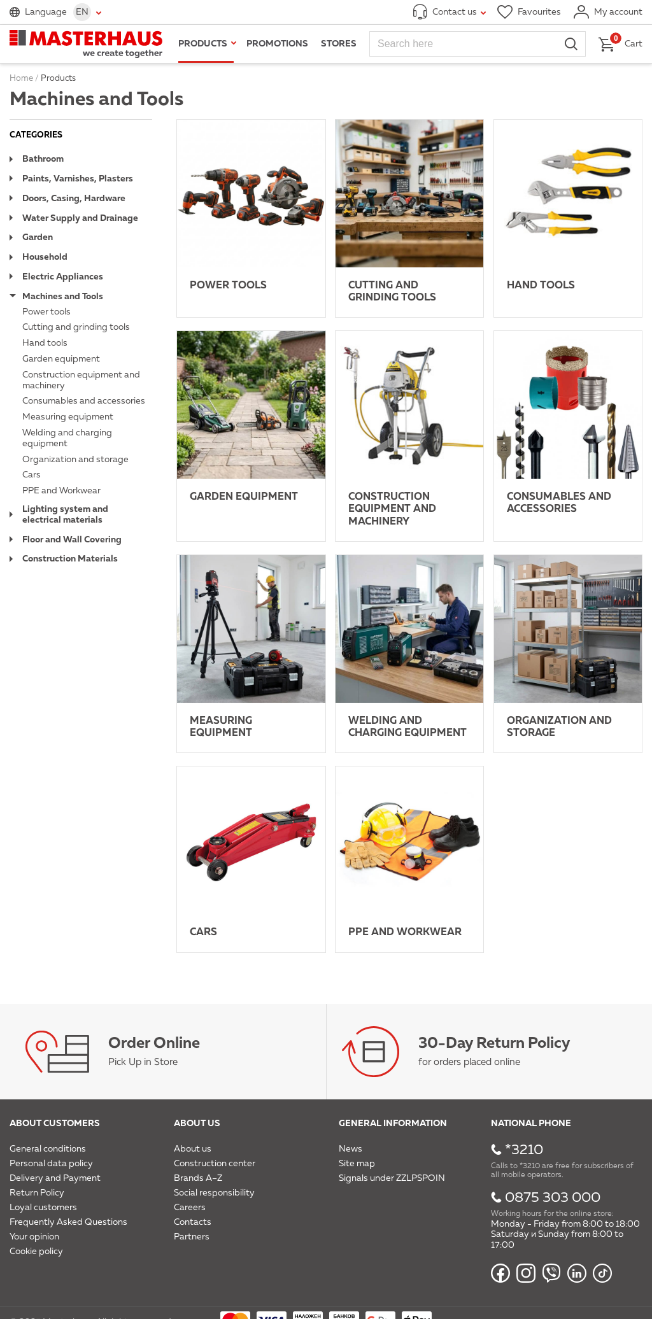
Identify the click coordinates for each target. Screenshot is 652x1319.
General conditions (48, 1149)
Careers (190, 1207)
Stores (339, 43)
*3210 (524, 1150)
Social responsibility (214, 1193)
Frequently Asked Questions (68, 1222)
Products (202, 43)
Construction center (214, 1163)
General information (393, 1123)
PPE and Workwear (61, 490)
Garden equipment (61, 359)
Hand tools (44, 343)
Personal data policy (51, 1163)
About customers (55, 1123)
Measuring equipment (67, 417)
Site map (357, 1163)
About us (197, 1123)
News (350, 1149)
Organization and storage (75, 459)
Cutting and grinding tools (76, 327)
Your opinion (34, 1236)
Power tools (46, 311)
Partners (191, 1236)
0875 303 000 (552, 1198)
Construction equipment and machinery (81, 380)
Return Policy (37, 1193)
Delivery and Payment (55, 1178)
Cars (31, 474)
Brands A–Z (198, 1178)
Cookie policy (36, 1251)
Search (571, 44)
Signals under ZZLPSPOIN (392, 1178)
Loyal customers (43, 1207)
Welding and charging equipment (67, 438)
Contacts (192, 1222)
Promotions (277, 43)
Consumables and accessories (83, 401)
